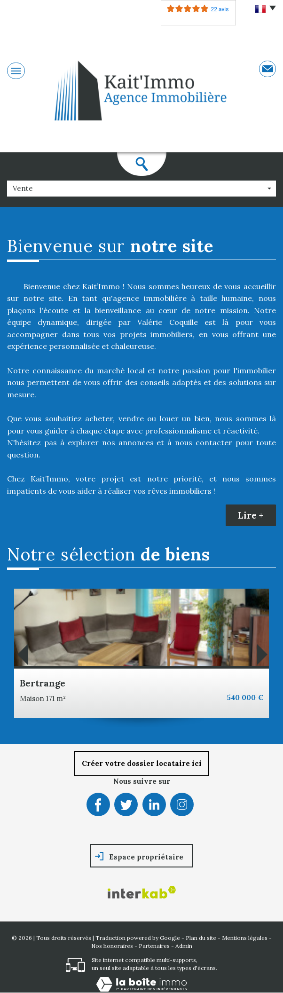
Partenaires (154, 945)
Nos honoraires (112, 945)
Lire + (251, 515)
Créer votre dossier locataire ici (142, 763)
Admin (183, 945)
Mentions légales (244, 937)
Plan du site (201, 937)
